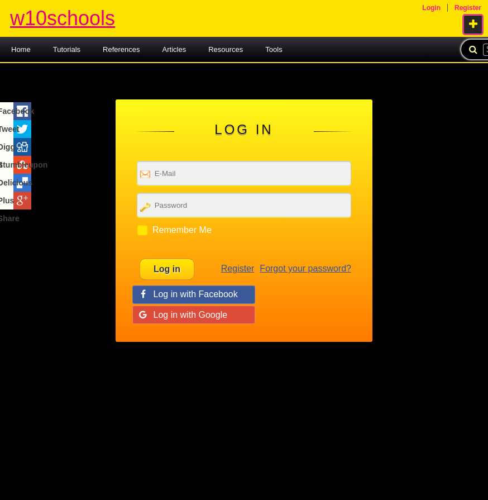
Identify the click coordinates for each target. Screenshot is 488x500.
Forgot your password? (305, 268)
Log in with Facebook (196, 294)
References (121, 49)
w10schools (62, 18)
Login (431, 8)
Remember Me (182, 230)
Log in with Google (191, 315)
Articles (174, 49)
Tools (273, 49)
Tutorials (66, 49)
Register (238, 268)
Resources (225, 49)
